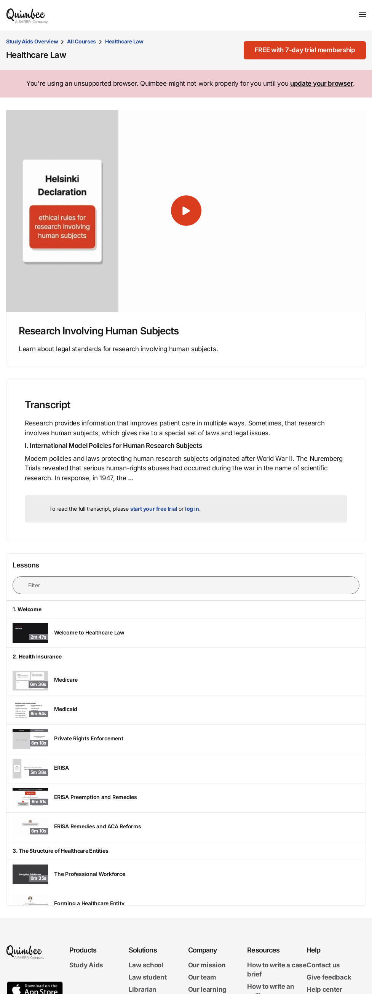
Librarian (142, 989)
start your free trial (153, 508)
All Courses (81, 41)
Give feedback (329, 977)
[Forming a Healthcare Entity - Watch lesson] (186, 903)
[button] (186, 211)
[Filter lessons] (186, 585)
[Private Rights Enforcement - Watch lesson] (186, 739)
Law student (148, 977)
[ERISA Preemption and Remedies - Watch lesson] (186, 797)
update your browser (321, 83)
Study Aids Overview (32, 41)
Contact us (323, 965)
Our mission (207, 965)
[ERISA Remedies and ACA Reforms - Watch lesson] (186, 827)
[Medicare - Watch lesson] (186, 680)
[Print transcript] (339, 404)
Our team (202, 977)
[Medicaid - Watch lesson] (186, 709)
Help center (324, 989)
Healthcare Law (124, 41)
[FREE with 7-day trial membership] (303, 50)
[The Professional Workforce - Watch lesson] (186, 874)
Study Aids (86, 965)
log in (192, 508)
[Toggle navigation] (362, 14)
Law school (146, 965)
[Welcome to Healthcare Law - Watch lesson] (186, 632)
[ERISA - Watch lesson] (186, 768)
